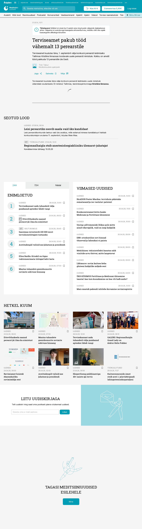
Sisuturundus (30, 229)
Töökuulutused (37, 142)
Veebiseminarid (67, 15)
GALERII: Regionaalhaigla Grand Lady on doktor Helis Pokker (119, 340)
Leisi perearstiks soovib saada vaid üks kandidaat (56, 129)
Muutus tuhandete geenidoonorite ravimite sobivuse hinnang (50, 340)
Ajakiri (87, 15)
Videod (94, 15)
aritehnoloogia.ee (87, 2)
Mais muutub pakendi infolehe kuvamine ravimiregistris (104, 289)
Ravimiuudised (28, 15)
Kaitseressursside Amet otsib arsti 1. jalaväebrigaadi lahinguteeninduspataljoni (121, 377)
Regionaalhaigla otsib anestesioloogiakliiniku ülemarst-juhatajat (66, 145)
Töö (121, 15)
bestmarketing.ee (36, 2)
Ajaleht (79, 15)
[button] (35, 412)
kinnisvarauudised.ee (115, 2)
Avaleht (7, 15)
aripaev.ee (24, 2)
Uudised (27, 125)
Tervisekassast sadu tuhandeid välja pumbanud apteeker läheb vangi (86, 340)
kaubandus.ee (100, 2)
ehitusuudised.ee (57, 2)
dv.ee (47, 2)
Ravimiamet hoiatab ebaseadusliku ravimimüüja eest (14, 377)
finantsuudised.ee (72, 2)
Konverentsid (53, 15)
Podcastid (41, 15)
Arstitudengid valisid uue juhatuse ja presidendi (42, 245)
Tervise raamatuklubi (108, 15)
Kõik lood (16, 15)
